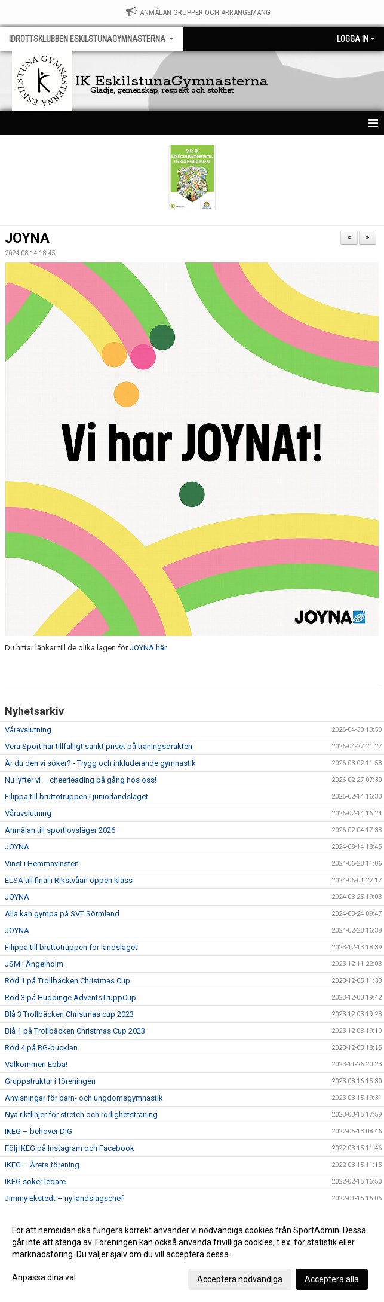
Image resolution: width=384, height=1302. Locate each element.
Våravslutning (28, 729)
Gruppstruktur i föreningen (50, 1081)
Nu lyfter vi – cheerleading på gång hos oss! (80, 779)
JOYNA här (148, 647)
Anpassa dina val (44, 1277)
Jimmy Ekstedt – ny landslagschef (64, 1198)
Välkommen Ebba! (36, 1064)
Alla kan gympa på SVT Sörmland (62, 913)
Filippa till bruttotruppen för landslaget (71, 947)
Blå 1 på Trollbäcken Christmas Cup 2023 (75, 1030)
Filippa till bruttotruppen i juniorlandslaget (76, 796)
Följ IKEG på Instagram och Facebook (69, 1148)
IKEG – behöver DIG (38, 1131)
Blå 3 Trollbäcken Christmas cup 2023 (69, 1014)
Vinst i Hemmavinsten (42, 863)
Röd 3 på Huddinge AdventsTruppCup (70, 997)
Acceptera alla (332, 1279)
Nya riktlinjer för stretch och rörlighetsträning (81, 1114)
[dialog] (192, 1254)
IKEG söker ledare (35, 1181)
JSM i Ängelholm (34, 963)
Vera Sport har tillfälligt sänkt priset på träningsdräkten (98, 746)
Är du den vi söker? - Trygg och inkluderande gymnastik (100, 763)
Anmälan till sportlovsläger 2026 (60, 830)
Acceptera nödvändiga (239, 1279)
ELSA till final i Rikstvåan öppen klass (69, 880)
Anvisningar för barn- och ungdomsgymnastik (84, 1097)
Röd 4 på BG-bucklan (41, 1047)
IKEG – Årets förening (42, 1164)
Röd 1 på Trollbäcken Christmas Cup (67, 980)
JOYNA (27, 238)
